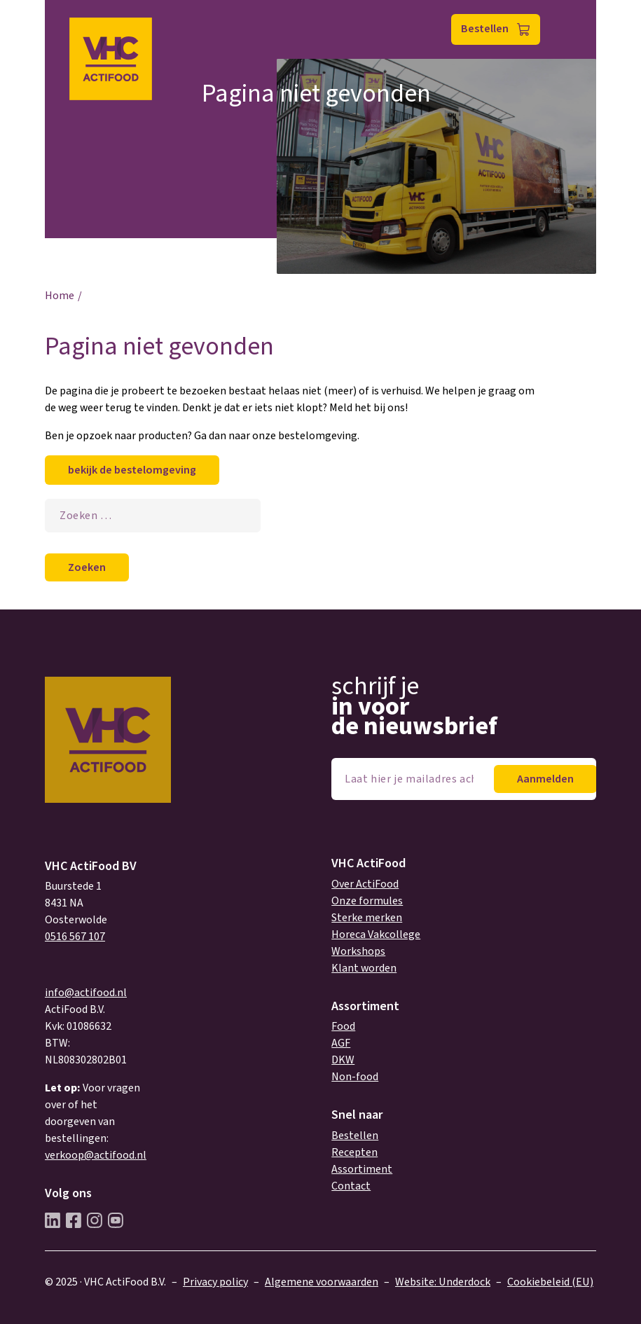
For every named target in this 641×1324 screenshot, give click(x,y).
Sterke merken (366, 917)
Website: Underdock (442, 1282)
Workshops (358, 951)
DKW (342, 1060)
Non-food (354, 1076)
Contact (351, 1186)
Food (343, 1026)
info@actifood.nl (86, 992)
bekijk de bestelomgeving (132, 470)
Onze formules (367, 901)
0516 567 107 (75, 936)
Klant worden (364, 968)
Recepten (354, 1152)
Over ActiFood (365, 884)
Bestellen (485, 28)
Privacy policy (215, 1282)
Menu (567, 30)
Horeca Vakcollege (375, 934)
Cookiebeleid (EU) (550, 1282)
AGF (340, 1043)
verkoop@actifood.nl (95, 1155)
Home (59, 295)
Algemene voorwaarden (321, 1282)
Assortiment (361, 1169)
